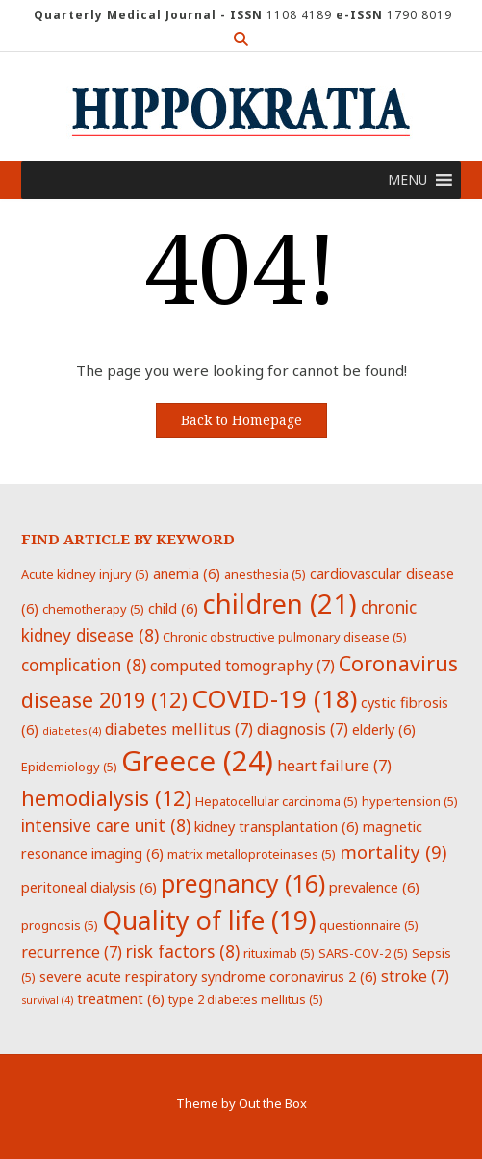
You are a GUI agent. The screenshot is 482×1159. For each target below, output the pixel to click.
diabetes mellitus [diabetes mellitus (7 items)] (179, 729)
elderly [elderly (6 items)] (384, 729)
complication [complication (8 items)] (83, 664)
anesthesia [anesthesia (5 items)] (265, 574)
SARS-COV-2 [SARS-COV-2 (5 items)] (363, 953)
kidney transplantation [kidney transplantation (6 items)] (276, 826)
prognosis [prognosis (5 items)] (59, 925)
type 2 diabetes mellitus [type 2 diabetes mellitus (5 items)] (245, 999)
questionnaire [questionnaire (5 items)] (369, 925)
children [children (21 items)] (279, 603)
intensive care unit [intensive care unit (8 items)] (105, 825)
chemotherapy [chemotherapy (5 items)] (93, 608)
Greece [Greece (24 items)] (197, 761)
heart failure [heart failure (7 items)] (334, 765)
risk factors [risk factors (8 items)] (183, 951)
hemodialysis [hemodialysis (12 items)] (106, 798)
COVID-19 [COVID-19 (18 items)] (274, 698)
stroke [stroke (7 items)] (415, 976)
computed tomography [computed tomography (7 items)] (242, 665)
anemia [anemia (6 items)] (186, 573)
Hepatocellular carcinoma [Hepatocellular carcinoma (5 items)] (276, 801)
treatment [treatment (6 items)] (121, 998)
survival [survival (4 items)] (47, 1000)
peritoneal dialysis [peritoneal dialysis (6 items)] (89, 886)
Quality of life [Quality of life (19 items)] (209, 920)
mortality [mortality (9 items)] (393, 852)
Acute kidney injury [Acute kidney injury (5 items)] (85, 574)
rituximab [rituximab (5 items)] (279, 953)
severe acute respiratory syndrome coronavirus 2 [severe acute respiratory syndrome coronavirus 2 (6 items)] (208, 976)
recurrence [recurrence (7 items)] (71, 952)
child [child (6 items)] (173, 607)
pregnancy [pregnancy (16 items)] (243, 883)
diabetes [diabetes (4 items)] (71, 731)
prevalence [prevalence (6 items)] (374, 886)
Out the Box (273, 1103)
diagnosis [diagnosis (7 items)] (302, 729)
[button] (407, 180)
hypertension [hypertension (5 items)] (410, 801)
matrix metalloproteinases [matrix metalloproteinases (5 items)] (251, 854)
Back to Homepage (241, 420)
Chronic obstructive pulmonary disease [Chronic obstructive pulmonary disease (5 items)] (285, 636)
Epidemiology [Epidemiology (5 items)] (69, 766)
